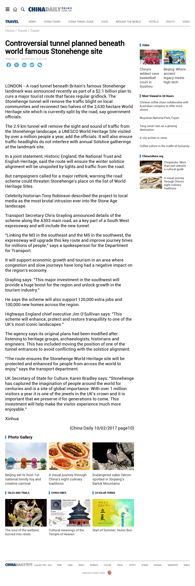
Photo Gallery (20, 437)
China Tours (52, 21)
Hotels (153, 21)
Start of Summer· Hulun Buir (112, 530)
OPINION (144, 565)
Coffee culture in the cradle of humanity (165, 146)
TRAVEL (12, 22)
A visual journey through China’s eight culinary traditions (68, 479)
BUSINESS (94, 565)
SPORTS (132, 565)
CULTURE (107, 565)
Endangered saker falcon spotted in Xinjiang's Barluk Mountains (111, 479)
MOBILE (187, 565)
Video (186, 21)
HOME (59, 565)
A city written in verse (153, 138)
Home (9, 31)
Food (105, 21)
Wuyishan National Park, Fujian (159, 118)
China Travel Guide (81, 21)
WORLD (81, 565)
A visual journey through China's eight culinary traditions (174, 183)
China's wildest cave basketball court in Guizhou (149, 77)
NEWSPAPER (173, 565)
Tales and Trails (18, 492)
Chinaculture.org (152, 156)
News (32, 21)
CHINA (70, 565)
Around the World (128, 21)
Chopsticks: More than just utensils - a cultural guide (176, 166)
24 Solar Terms (105, 492)
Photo (170, 21)
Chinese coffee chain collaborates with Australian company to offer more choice (164, 106)
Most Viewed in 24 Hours (158, 96)
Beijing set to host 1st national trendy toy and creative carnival (23, 479)
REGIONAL (158, 565)
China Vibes (58, 492)
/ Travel (21, 31)
